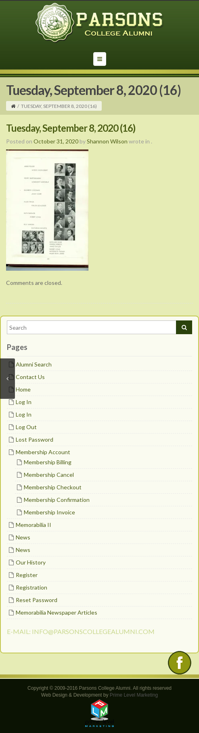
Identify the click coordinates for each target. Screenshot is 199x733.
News (23, 537)
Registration (31, 587)
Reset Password (36, 599)
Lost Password (34, 439)
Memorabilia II (33, 524)
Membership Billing (47, 462)
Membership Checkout (53, 487)
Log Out (26, 426)
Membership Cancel (49, 474)
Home (23, 389)
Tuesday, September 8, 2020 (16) (70, 128)
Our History (31, 562)
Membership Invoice (49, 512)
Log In (23, 401)
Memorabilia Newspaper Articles (56, 612)
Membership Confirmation (57, 499)
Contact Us (30, 376)
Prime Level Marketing (134, 695)
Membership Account (43, 452)
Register (27, 574)
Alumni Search (34, 364)
